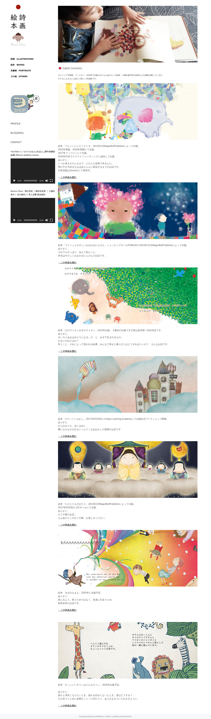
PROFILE (16, 123)
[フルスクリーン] (51, 180)
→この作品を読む (67, 177)
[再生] (14, 180)
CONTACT (16, 142)
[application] (33, 170)
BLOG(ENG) (17, 133)
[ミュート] (46, 180)
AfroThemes (126, 717)
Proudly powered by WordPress (91, 717)
